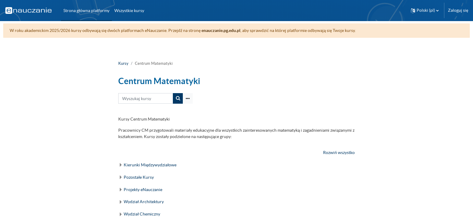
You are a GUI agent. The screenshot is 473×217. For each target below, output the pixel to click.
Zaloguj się (458, 10)
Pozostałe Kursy (139, 177)
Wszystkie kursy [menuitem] (129, 10)
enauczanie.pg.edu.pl (232, 30)
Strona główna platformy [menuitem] (86, 10)
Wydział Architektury (144, 201)
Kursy (123, 63)
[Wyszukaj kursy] (145, 98)
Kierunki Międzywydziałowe (150, 164)
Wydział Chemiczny (142, 214)
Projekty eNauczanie (143, 189)
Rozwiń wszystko (339, 152)
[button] (425, 10)
